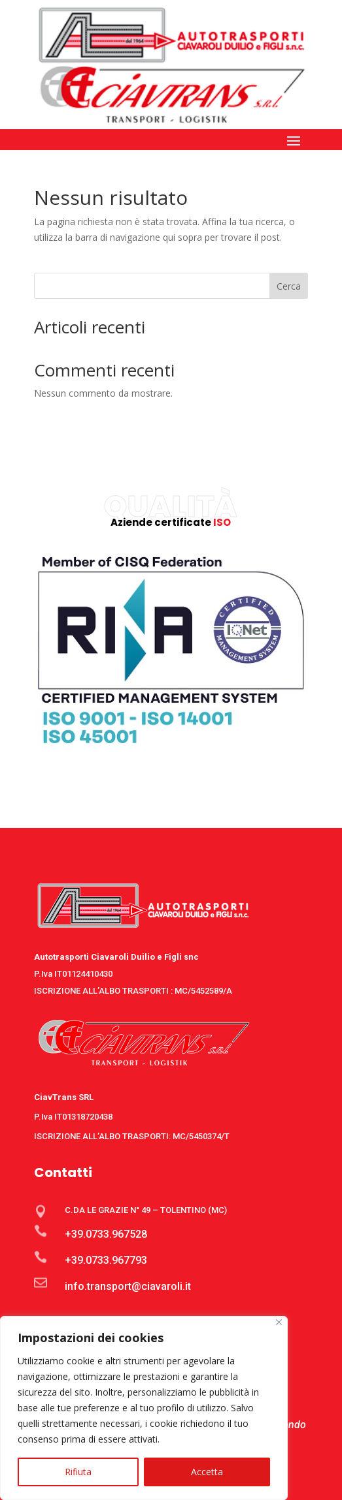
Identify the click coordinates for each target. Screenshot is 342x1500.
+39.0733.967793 (106, 1260)
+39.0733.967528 (106, 1234)
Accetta (207, 1471)
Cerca (289, 286)
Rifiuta (78, 1471)
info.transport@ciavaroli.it (128, 1286)
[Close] (279, 1322)
